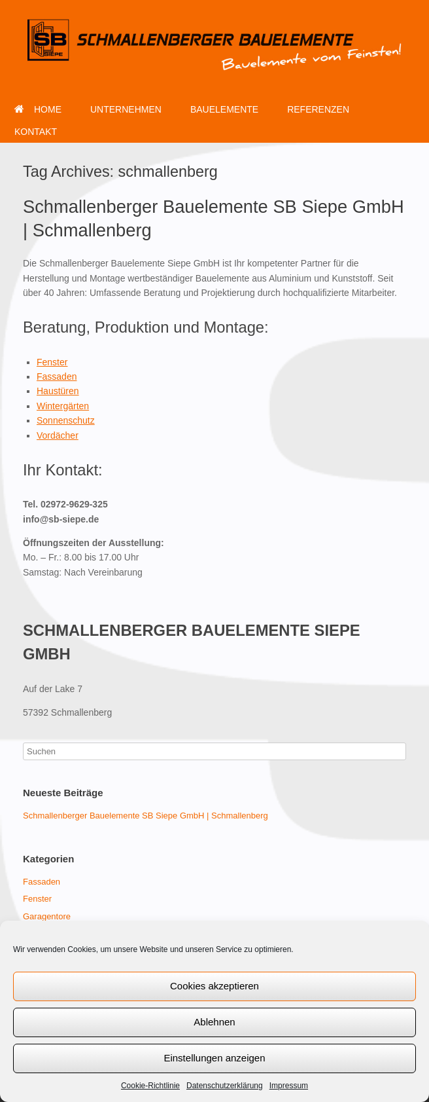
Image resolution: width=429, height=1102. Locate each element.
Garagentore (47, 916)
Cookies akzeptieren (214, 985)
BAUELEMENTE (224, 109)
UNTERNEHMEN (126, 109)
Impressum (288, 1085)
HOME (37, 109)
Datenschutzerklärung (224, 1085)
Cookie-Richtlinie (150, 1085)
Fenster (52, 362)
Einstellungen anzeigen (214, 1057)
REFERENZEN (318, 109)
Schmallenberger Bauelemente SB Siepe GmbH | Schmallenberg (145, 815)
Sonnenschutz (66, 420)
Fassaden (57, 376)
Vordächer (57, 435)
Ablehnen (214, 1021)
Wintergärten (63, 406)
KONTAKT (35, 131)
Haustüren (58, 391)
